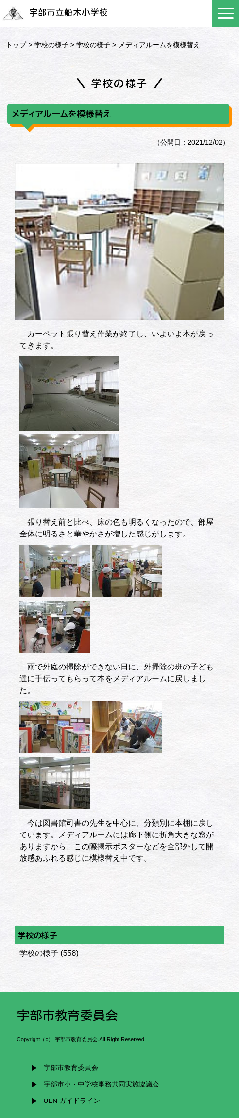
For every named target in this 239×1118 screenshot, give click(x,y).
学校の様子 (51, 45)
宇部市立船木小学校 (55, 12)
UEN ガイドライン (72, 1100)
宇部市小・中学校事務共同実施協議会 (101, 1084)
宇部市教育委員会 (71, 1067)
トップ (16, 45)
